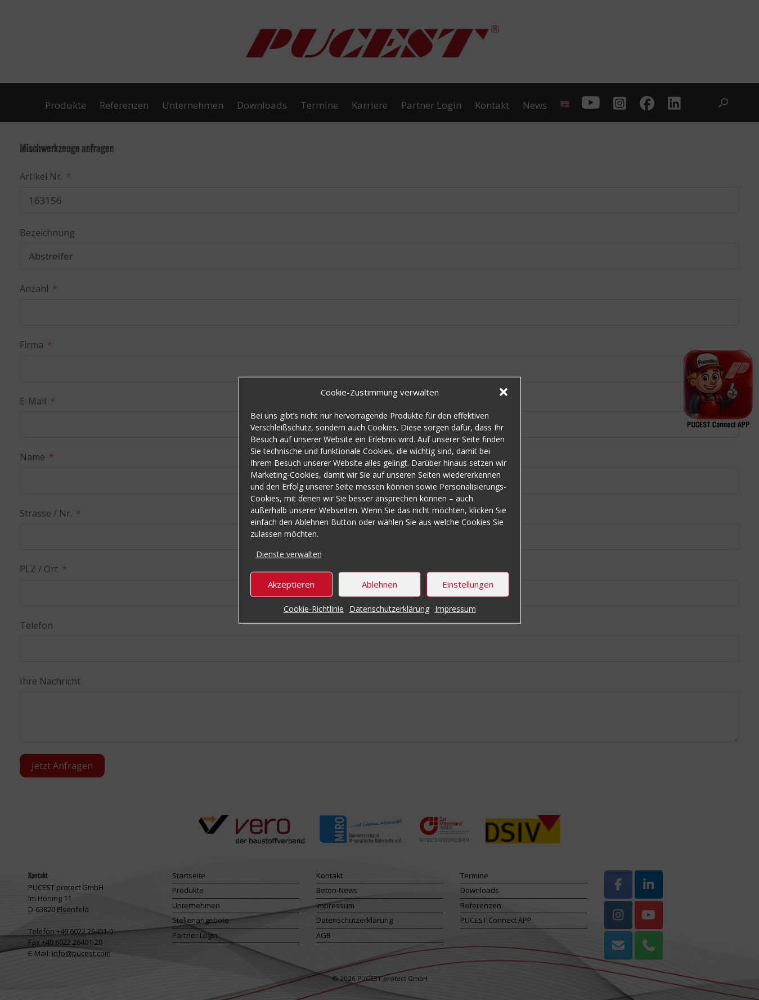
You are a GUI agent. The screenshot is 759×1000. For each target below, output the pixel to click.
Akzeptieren (291, 584)
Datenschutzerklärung (389, 608)
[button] (503, 392)
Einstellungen (467, 584)
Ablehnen (379, 584)
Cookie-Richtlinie (314, 608)
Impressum (455, 608)
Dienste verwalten (289, 554)
